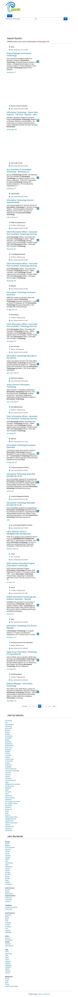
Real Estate (8, 805)
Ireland (7, 859)
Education (8, 742)
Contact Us (46, 994)
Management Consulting (12, 784)
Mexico (7, 892)
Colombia (8, 922)
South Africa (9, 940)
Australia (7, 944)
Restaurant (8, 809)
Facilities (7, 751)
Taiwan (7, 969)
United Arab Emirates (11, 986)
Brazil (7, 919)
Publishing (8, 799)
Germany (8, 855)
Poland (7, 870)
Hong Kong (8, 953)
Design (7, 740)
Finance (7, 753)
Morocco (7, 938)
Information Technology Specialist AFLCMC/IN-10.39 (21, 475)
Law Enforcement (10, 780)
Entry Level (8, 747)
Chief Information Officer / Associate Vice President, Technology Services (22, 233)
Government (9, 761)
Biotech (7, 732)
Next (54, 706)
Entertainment (9, 745)
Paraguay (8, 926)
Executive (8, 749)
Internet (7, 776)
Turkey (7, 984)
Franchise (8, 755)
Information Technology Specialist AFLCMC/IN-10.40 (21, 504)
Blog (9, 16)
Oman (7, 980)
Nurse (7, 794)
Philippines (8, 965)
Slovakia (7, 878)
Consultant (8, 738)
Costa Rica (8, 897)
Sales (7, 813)
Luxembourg (9, 863)
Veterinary (8, 828)
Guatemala (8, 899)
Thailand (7, 971)
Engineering (8, 743)
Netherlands (9, 867)
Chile (6, 921)
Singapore (8, 967)
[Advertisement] (41, 87)
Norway (7, 868)
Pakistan (7, 963)
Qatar (7, 982)
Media (7, 790)
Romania (8, 874)
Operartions (8, 796)
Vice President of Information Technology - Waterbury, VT (19, 170)
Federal (7, 757)
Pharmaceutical (10, 797)
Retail (7, 811)
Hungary (7, 857)
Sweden (7, 882)
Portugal (7, 872)
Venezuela (8, 932)
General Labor (9, 759)
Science (7, 815)
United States (9, 894)
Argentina (8, 915)
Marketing (8, 788)
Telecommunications (11, 823)
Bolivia (7, 917)
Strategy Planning (10, 819)
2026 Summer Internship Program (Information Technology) (21, 564)
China (7, 951)
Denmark (8, 849)
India (6, 955)
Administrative (9, 724)
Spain (7, 880)
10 (49, 706)
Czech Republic (10, 847)
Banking (7, 730)
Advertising (8, 726)
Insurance (8, 772)
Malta (6, 865)
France (7, 853)
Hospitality (8, 767)
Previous (24, 706)
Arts (6, 722)
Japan (7, 957)
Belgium (7, 845)
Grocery (7, 763)
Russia (7, 876)
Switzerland (8, 884)
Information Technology (12, 770)
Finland (7, 851)
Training (7, 824)
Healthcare (8, 765)
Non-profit (8, 792)
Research (8, 807)
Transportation (9, 826)
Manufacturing (9, 786)
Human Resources (10, 769)
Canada (7, 890)
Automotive (8, 728)
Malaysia (7, 961)
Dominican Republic (11, 907)
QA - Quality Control (11, 803)
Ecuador (7, 924)
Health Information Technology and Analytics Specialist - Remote (21, 598)
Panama (7, 901)
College (7, 734)
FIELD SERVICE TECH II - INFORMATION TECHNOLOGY (19, 532)
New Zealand (9, 946)
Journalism (8, 778)
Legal (6, 782)
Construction (9, 736)
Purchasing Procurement (12, 801)
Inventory (8, 774)
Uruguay (7, 930)
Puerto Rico (8, 909)
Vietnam (7, 973)
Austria (7, 843)
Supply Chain (9, 821)
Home (40, 994)
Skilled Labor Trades (11, 817)
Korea (7, 959)
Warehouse (8, 830)
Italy (6, 861)
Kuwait (7, 978)
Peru (6, 928)
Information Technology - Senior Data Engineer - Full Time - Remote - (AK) (22, 113)
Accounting (8, 720)
